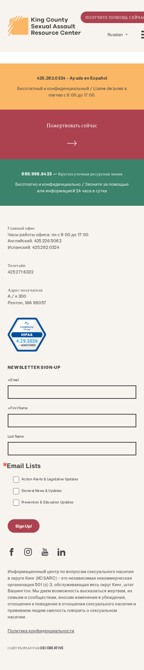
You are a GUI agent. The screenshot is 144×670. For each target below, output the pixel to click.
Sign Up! (23, 525)
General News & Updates (42, 491)
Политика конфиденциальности (41, 630)
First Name (19, 408)
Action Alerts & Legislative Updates (50, 479)
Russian (116, 34)
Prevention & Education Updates (48, 502)
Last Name (16, 436)
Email (14, 380)
